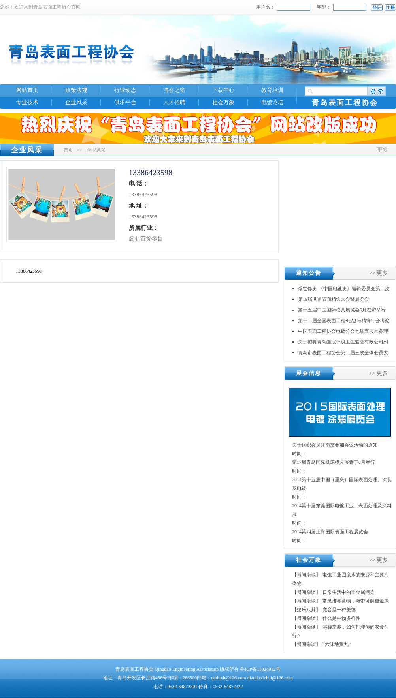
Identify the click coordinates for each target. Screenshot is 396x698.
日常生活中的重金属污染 (348, 592)
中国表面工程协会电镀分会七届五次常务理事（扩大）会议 (343, 332)
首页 (68, 150)
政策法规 (76, 90)
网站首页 (27, 90)
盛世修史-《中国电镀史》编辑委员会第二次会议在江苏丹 (344, 290)
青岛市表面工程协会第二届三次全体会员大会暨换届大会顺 (343, 354)
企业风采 (76, 102)
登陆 (377, 7)
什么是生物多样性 (341, 618)
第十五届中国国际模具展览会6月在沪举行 (342, 310)
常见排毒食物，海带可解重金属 (355, 601)
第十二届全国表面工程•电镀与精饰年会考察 (344, 320)
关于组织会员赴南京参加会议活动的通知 (334, 445)
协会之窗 (174, 90)
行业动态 (125, 90)
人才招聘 (174, 102)
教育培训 (272, 90)
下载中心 (223, 90)
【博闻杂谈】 (306, 575)
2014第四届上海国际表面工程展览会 (330, 532)
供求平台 (125, 102)
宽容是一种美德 (339, 609)
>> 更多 (378, 273)
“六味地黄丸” (336, 644)
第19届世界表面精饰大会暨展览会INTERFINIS (333, 300)
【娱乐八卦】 (306, 609)
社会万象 (223, 102)
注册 (390, 7)
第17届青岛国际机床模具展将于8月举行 (333, 462)
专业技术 (27, 102)
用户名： (265, 7)
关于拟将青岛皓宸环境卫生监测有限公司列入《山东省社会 (343, 343)
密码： (324, 7)
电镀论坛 (272, 102)
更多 (382, 150)
